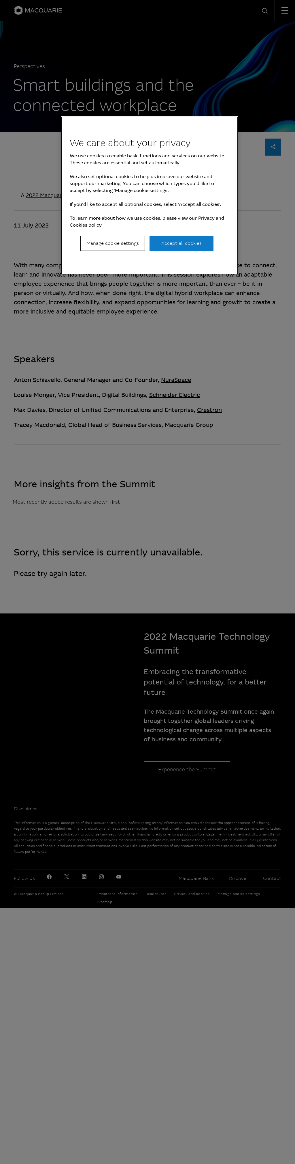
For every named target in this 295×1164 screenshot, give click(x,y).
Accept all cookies (181, 243)
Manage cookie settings (112, 243)
